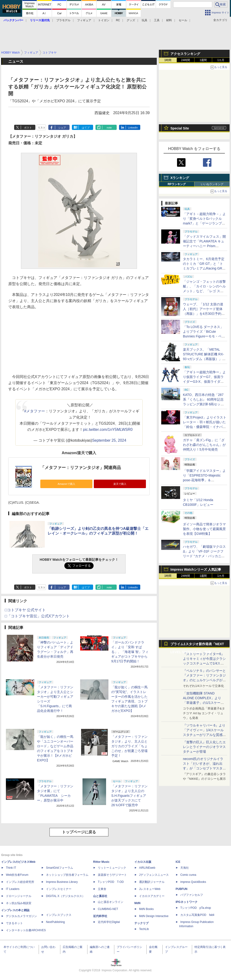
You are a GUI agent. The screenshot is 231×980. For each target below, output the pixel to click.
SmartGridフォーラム (59, 867)
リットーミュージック (112, 867)
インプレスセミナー (58, 889)
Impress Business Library (62, 882)
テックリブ (141, 923)
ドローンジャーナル (18, 896)
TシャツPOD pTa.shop (195, 907)
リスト (41, 127)
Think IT (11, 867)
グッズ (131, 20)
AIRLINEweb (147, 867)
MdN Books (146, 909)
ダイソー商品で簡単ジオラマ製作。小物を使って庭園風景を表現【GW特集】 (204, 529)
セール (183, 20)
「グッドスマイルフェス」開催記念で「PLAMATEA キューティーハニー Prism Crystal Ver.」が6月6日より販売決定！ (204, 246)
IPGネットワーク (187, 902)
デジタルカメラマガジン (21, 916)
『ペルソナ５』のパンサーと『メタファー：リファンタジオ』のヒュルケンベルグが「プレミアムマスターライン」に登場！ (204, 680)
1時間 (168, 60)
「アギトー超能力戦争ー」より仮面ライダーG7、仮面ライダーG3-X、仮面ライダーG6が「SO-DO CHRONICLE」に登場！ (204, 381)
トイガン (103, 20)
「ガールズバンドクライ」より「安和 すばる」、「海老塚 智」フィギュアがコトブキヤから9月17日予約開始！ (129, 651)
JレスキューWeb (149, 889)
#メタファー (34, 411)
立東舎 (102, 889)
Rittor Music (101, 862)
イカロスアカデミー (152, 896)
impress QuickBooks (193, 882)
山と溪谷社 (100, 896)
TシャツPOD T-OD (111, 882)
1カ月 (221, 60)
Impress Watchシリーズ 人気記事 (195, 569)
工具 (157, 20)
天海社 (184, 867)
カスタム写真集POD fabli (197, 915)
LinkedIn (133, 127)
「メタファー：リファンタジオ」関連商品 (80, 467)
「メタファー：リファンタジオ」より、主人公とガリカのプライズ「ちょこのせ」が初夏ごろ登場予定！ (129, 746)
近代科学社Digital (109, 922)
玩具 (144, 20)
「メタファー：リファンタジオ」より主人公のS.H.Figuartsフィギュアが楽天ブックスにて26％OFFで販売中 (129, 795)
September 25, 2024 (109, 440)
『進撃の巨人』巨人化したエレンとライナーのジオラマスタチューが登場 (204, 746)
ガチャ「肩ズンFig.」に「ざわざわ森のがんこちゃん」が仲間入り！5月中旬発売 (204, 444)
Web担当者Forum (17, 874)
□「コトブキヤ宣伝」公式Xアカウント (37, 616)
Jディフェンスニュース (154, 874)
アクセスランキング (185, 54)
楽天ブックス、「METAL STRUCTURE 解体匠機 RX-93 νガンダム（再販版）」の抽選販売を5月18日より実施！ (204, 359)
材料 (169, 20)
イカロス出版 (142, 862)
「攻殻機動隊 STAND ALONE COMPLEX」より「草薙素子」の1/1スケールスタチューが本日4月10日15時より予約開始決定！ (204, 702)
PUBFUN (181, 889)
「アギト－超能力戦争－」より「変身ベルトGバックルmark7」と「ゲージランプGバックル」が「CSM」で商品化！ (204, 223)
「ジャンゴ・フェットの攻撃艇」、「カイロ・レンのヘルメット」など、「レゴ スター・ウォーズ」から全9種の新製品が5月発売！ (204, 291)
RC (118, 20)
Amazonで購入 (66, 483)
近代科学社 (100, 916)
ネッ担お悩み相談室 (18, 903)
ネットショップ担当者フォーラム (67, 874)
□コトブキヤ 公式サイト (25, 610)
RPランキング (177, 184)
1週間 (203, 60)
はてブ (86, 127)
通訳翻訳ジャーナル (152, 882)
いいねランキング (212, 184)
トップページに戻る (79, 832)
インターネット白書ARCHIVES (26, 930)
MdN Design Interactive (154, 916)
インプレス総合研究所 (20, 882)
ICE (178, 862)
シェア (62, 127)
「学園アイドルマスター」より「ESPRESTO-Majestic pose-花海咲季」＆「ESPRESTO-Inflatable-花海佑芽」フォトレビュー (204, 480)
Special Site (179, 128)
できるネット (14, 923)
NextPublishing (55, 922)
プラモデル (63, 20)
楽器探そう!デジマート (112, 874)
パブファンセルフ (191, 895)
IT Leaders (12, 889)
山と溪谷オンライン (110, 902)
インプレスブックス (58, 915)
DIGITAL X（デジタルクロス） (65, 896)
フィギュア (84, 20)
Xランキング (179, 178)
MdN (137, 903)
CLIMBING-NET (108, 909)
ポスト (28, 127)
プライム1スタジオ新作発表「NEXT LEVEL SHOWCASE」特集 (197, 645)
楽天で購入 (119, 483)
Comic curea (188, 874)
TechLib (144, 929)
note (109, 127)
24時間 (185, 60)
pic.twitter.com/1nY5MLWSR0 (107, 430)
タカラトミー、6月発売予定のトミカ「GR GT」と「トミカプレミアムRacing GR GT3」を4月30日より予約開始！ (204, 268)
